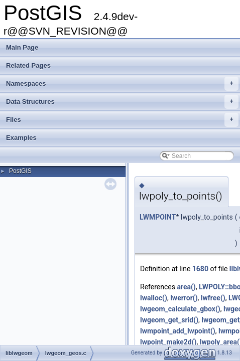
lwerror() (183, 298)
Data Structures (122, 102)
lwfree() (213, 298)
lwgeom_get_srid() (169, 320)
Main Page (22, 47)
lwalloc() (153, 298)
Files (122, 120)
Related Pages (28, 65)
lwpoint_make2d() (168, 342)
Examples (21, 137)
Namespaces (122, 84)
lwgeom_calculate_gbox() (180, 309)
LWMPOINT (158, 217)
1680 (200, 269)
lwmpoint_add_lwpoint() (177, 331)
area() (186, 287)
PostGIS (20, 170)
